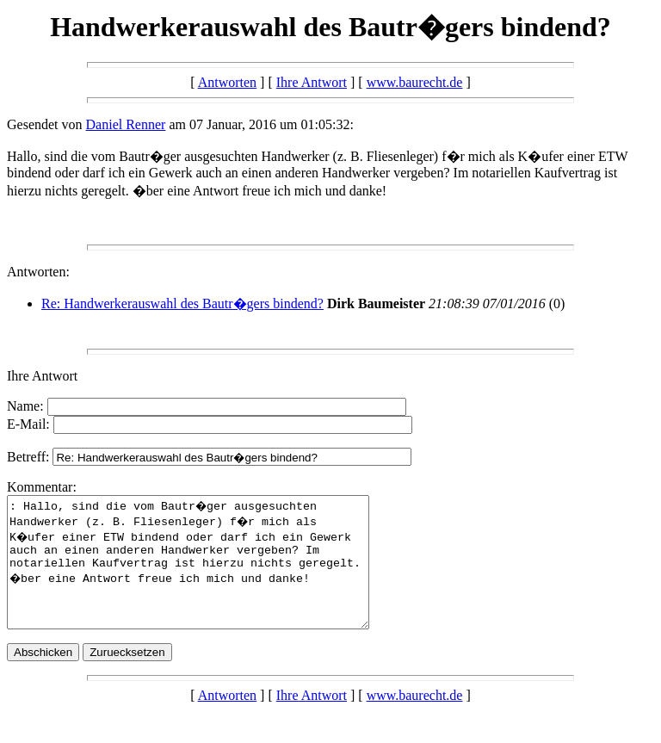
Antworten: (38, 271)
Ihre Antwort (311, 82)
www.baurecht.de (415, 82)
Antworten (227, 82)
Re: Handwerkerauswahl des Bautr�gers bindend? (182, 303)
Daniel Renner (126, 124)
